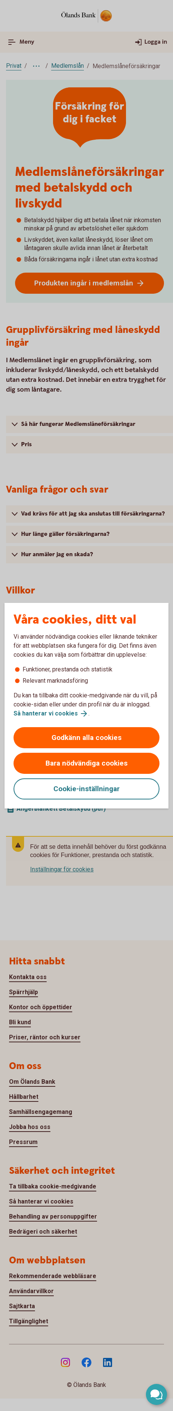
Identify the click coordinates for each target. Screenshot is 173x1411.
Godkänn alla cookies (86, 737)
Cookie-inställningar (86, 788)
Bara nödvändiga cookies (86, 763)
